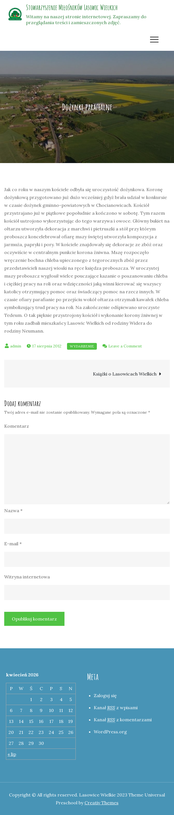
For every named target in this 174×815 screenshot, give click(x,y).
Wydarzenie (82, 346)
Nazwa (13, 510)
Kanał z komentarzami (123, 720)
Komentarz (16, 426)
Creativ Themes (101, 802)
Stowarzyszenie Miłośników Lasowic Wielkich (72, 7)
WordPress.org (110, 731)
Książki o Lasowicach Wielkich (125, 374)
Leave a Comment (125, 346)
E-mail (13, 543)
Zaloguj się (105, 695)
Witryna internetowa (27, 577)
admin (15, 346)
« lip (12, 754)
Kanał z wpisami (116, 708)
